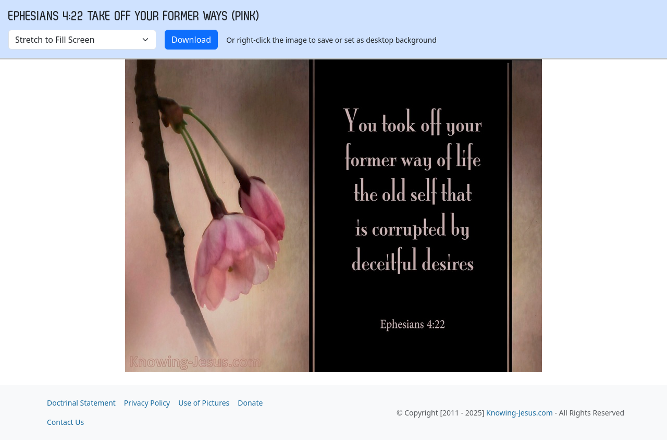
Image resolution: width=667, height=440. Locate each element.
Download (191, 39)
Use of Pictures (203, 403)
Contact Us (65, 422)
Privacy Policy (147, 403)
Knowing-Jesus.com (519, 413)
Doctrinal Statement (81, 403)
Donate (250, 403)
